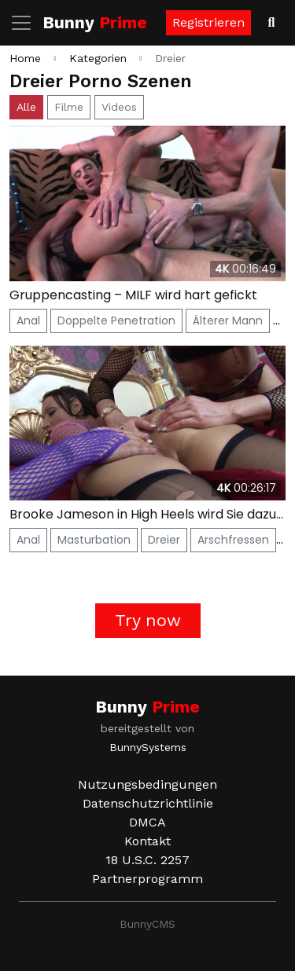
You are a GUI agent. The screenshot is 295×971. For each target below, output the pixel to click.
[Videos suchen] (271, 22)
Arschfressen (233, 540)
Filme (68, 107)
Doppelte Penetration (116, 320)
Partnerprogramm (147, 878)
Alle (26, 107)
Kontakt (147, 841)
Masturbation (94, 540)
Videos (119, 107)
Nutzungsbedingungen (147, 784)
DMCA (147, 822)
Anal (28, 320)
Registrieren (208, 22)
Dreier (164, 540)
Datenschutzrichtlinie (148, 803)
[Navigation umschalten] (25, 23)
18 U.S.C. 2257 (147, 859)
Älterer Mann (228, 320)
